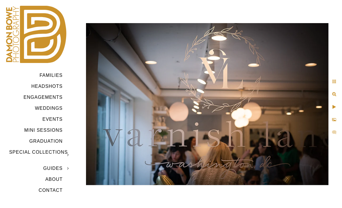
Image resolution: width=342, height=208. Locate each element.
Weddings (49, 108)
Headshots (47, 86)
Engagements (43, 97)
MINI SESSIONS (43, 130)
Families (51, 75)
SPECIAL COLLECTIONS (38, 152)
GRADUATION (46, 141)
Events (52, 119)
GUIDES (53, 168)
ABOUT (54, 179)
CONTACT (51, 190)
